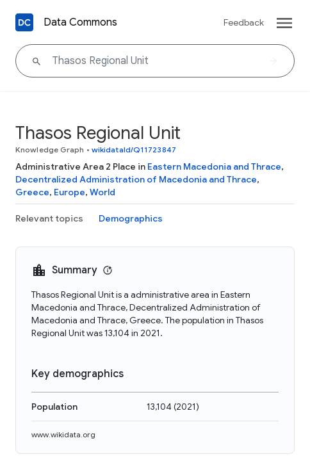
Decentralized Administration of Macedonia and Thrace (136, 179)
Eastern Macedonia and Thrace (214, 166)
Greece (32, 192)
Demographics (131, 218)
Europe (69, 192)
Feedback (244, 22)
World (102, 192)
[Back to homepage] (24, 22)
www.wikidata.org (63, 434)
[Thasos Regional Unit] (155, 61)
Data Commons (80, 22)
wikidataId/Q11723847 (134, 149)
